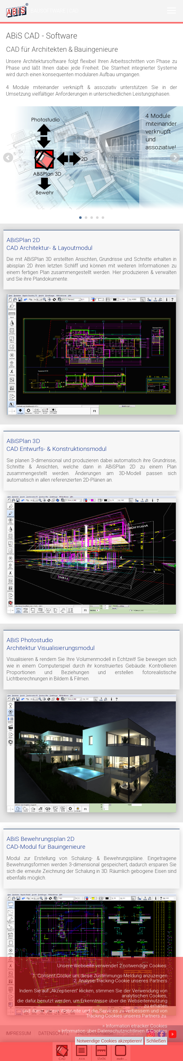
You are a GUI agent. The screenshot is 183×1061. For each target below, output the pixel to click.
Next (175, 158)
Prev (8, 158)
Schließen (156, 1040)
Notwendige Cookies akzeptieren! (109, 1040)
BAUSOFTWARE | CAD (55, 11)
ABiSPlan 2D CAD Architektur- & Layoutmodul (50, 243)
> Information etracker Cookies (134, 1026)
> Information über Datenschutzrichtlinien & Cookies (112, 1031)
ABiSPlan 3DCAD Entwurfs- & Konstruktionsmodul (57, 444)
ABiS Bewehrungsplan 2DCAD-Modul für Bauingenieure (46, 842)
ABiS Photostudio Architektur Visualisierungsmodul (51, 644)
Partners (158, 981)
